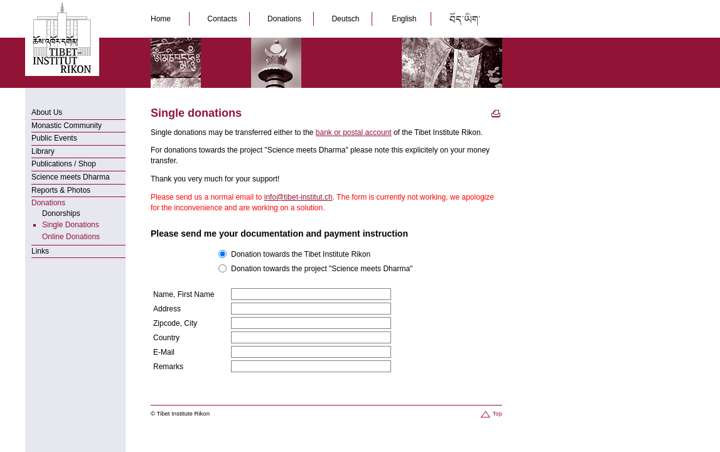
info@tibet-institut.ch (298, 197)
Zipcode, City (175, 323)
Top (490, 413)
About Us (46, 112)
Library (43, 151)
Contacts (223, 18)
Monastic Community (66, 125)
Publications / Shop (63, 163)
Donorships (61, 213)
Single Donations (70, 224)
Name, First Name (183, 294)
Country (166, 337)
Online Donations (71, 236)
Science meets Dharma (70, 177)
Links (40, 251)
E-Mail (164, 352)
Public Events (54, 138)
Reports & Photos (60, 190)
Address (167, 308)
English (404, 18)
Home (164, 18)
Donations (285, 18)
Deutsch (346, 18)
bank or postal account (354, 132)
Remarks (168, 366)
